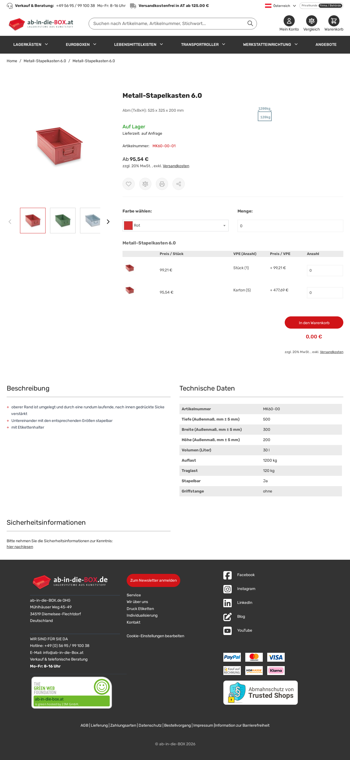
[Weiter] (108, 221)
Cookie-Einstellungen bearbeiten (155, 636)
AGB (84, 725)
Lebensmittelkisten (135, 44)
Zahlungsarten (123, 725)
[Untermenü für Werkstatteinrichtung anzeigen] (296, 44)
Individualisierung (142, 615)
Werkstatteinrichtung (267, 44)
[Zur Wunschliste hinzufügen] (128, 184)
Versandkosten (176, 166)
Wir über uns (137, 601)
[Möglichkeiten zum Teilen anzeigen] (178, 184)
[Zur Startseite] (42, 23)
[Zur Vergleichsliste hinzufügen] (145, 184)
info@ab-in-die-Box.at (63, 652)
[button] (59, 146)
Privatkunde (310, 5)
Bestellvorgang (177, 725)
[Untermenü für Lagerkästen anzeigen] (46, 44)
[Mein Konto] (289, 23)
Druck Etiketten (140, 608)
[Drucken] (162, 184)
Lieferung (99, 725)
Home (12, 61)
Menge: (245, 211)
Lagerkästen (27, 44)
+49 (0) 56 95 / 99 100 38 (66, 645)
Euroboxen (78, 44)
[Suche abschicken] (250, 23)
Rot (137, 225)
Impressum (203, 725)
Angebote (326, 44)
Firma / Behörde (330, 5)
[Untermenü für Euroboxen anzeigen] (95, 44)
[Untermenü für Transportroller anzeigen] (223, 44)
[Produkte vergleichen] (311, 23)
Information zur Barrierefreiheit (242, 725)
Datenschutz (150, 725)
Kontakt (133, 622)
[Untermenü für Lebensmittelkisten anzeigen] (161, 44)
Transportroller (200, 44)
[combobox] (173, 23)
